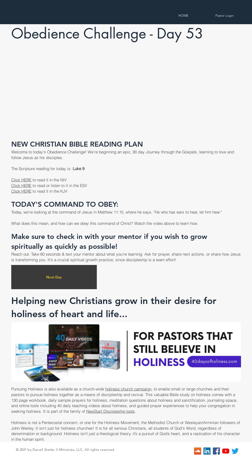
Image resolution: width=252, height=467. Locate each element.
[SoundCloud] (197, 451)
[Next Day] (54, 277)
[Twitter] (235, 451)
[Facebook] (216, 451)
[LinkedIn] (207, 451)
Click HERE (21, 179)
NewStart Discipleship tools (110, 411)
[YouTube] (225, 451)
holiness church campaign (128, 388)
